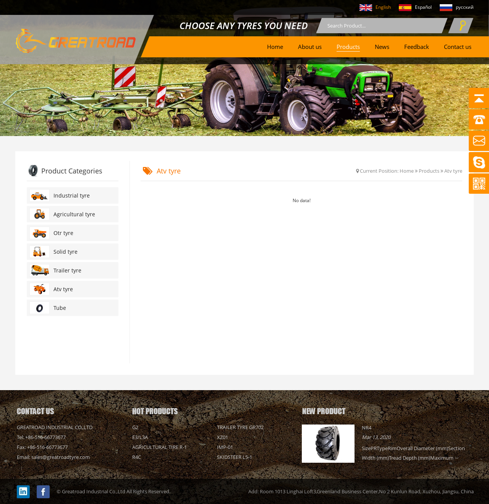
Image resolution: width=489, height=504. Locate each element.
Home (275, 46)
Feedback (416, 46)
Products (348, 46)
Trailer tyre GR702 (240, 427)
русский (453, 7)
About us (310, 46)
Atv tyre (453, 170)
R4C (136, 457)
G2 (135, 427)
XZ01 (222, 437)
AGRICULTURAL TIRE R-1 (159, 447)
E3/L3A (140, 437)
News (382, 46)
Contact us (457, 46)
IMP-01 (225, 447)
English (372, 7)
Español (412, 7)
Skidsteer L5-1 (234, 457)
